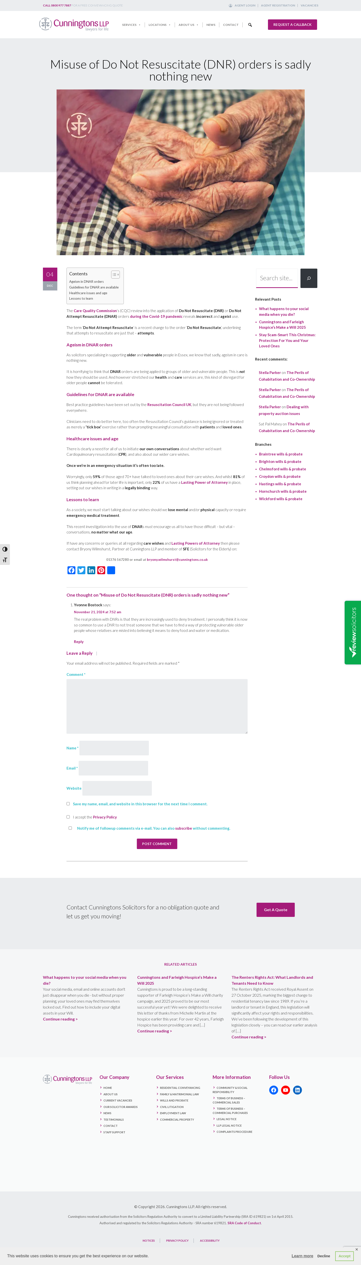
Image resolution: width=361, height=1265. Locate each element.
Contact (231, 25)
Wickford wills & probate (280, 498)
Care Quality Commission (95, 310)
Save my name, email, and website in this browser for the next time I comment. (140, 804)
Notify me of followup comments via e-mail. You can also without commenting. (148, 828)
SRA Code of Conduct (244, 1222)
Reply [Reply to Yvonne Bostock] (79, 641)
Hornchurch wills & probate (283, 491)
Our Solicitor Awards (120, 1106)
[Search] (308, 278)
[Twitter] (81, 570)
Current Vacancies (117, 1099)
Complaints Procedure (234, 1131)
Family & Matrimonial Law (179, 1093)
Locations (160, 24)
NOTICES (149, 1239)
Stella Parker (270, 372)
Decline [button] (323, 1256)
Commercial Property (177, 1118)
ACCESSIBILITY (210, 1239)
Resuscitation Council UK (169, 404)
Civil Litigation (172, 1106)
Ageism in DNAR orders (86, 282)
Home (107, 1087)
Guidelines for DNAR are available (94, 287)
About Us (189, 24)
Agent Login (245, 5)
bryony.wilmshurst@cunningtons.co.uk (177, 560)
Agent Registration (278, 5)
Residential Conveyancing (180, 1087)
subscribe (183, 828)
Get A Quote (275, 909)
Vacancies (309, 5)
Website (74, 788)
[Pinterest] (101, 570)
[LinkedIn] (91, 570)
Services (131, 24)
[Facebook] (71, 570)
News (210, 25)
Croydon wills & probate (280, 476)
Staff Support (114, 1131)
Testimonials (113, 1118)
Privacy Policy (105, 817)
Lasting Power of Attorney (204, 482)
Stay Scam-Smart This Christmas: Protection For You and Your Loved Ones (287, 340)
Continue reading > (60, 1018)
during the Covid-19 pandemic (156, 316)
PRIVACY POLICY (177, 1239)
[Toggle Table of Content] (113, 274)
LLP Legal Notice (229, 1124)
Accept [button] (345, 1256)
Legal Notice (226, 1118)
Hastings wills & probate (280, 484)
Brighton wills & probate (280, 461)
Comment (76, 674)
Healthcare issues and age (88, 293)
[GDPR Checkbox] (68, 816)
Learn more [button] (302, 1256)
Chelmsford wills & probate (282, 469)
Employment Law (173, 1112)
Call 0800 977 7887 (57, 5)
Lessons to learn (81, 298)
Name (72, 748)
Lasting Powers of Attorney (195, 543)
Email (72, 768)
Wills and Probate (174, 1099)
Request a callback (292, 24)
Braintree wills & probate (281, 454)
